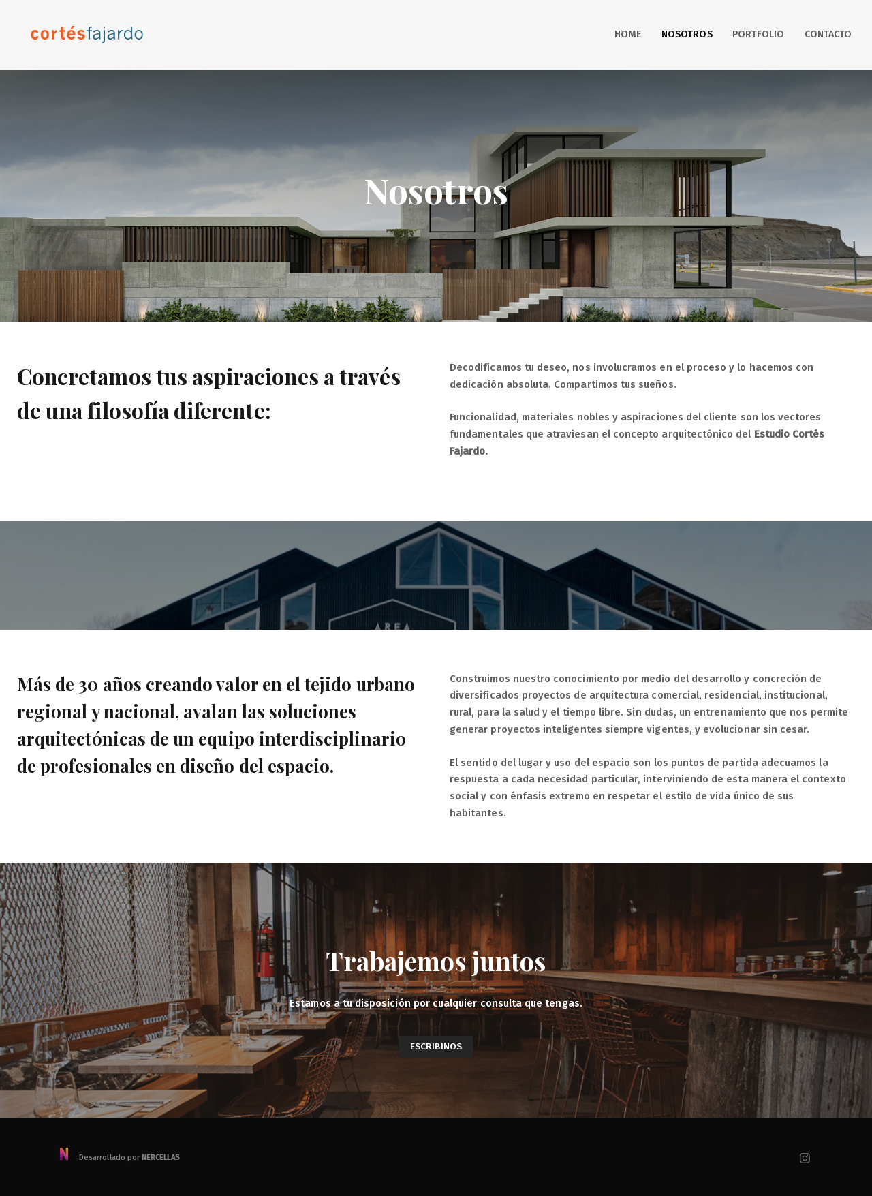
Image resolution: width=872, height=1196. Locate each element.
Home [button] (628, 34)
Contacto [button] (828, 34)
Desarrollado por (119, 1157)
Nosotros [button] (686, 34)
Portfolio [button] (758, 34)
